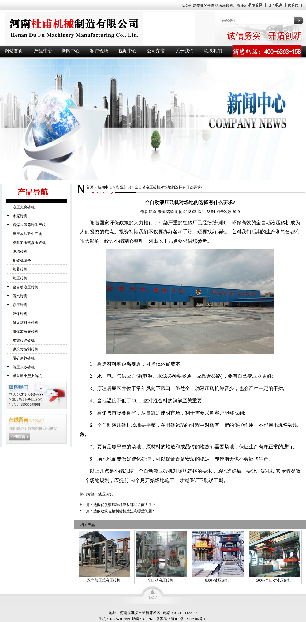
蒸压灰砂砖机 (24, 367)
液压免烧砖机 (24, 207)
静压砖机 (20, 305)
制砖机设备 (22, 260)
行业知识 (123, 187)
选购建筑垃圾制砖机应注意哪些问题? (123, 511)
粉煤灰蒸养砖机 (25, 331)
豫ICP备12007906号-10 (189, 619)
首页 (90, 187)
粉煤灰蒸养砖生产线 (29, 225)
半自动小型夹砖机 (27, 376)
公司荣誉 (156, 50)
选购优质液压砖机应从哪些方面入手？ (124, 505)
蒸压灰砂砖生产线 (27, 234)
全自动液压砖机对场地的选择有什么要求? (168, 187)
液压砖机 (107, 28)
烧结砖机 (20, 251)
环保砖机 (20, 314)
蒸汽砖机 (20, 296)
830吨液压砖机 (217, 580)
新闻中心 (71, 50)
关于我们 (184, 50)
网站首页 (14, 50)
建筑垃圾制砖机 (25, 349)
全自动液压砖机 (25, 287)
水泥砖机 (20, 216)
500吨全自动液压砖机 (273, 580)
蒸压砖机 (20, 278)
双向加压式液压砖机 (29, 243)
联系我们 (213, 50)
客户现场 (99, 50)
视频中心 (127, 50)
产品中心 (43, 50)
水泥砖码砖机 (24, 340)
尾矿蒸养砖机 (24, 358)
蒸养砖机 (20, 269)
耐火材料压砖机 (25, 322)
